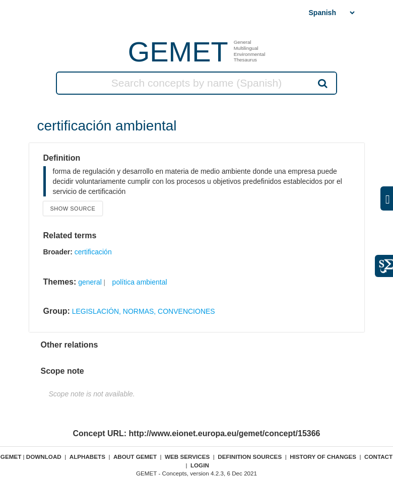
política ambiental (139, 282)
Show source (73, 209)
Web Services (187, 456)
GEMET (178, 51)
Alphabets (87, 456)
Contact (378, 456)
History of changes (323, 456)
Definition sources (250, 456)
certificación (93, 252)
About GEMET (135, 456)
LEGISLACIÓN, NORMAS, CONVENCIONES (143, 311)
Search (322, 83)
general (90, 282)
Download (43, 456)
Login (199, 465)
